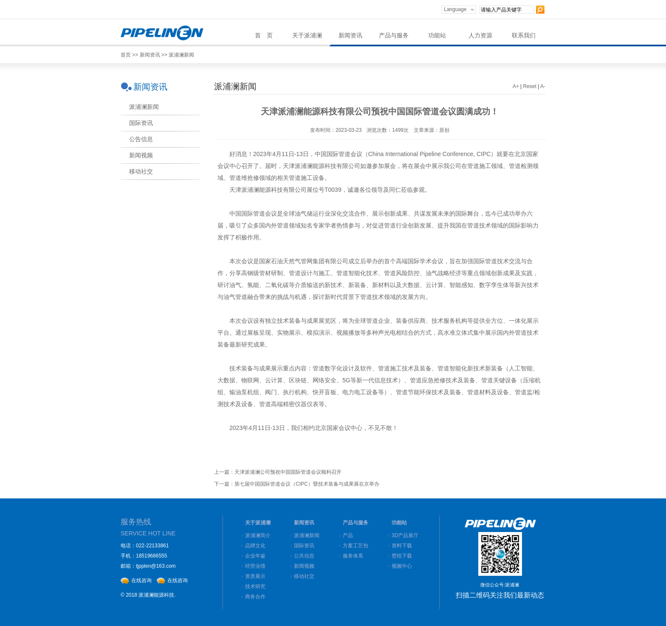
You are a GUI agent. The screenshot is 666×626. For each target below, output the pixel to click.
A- (542, 86)
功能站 (437, 35)
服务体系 (353, 556)
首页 (126, 55)
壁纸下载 (402, 556)
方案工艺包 (355, 546)
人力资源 (480, 35)
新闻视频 (304, 566)
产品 (348, 535)
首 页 (264, 35)
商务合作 (255, 597)
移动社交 (304, 576)
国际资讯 (304, 546)
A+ (516, 86)
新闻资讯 (350, 35)
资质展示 (255, 576)
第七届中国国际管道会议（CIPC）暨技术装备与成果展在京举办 (306, 484)
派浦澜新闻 (181, 55)
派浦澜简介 (258, 535)
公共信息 (304, 556)
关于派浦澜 (307, 35)
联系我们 (524, 35)
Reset (529, 86)
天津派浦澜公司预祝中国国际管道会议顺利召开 (287, 472)
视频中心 (402, 566)
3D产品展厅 (405, 535)
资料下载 (402, 546)
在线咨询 (141, 580)
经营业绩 (255, 566)
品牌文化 (255, 546)
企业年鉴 (255, 556)
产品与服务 (394, 35)
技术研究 (255, 586)
